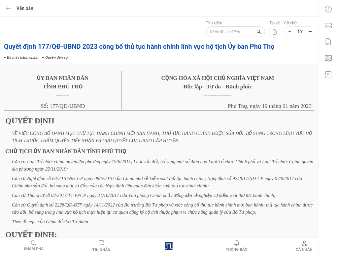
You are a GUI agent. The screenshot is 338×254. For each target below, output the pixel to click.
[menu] (328, 41)
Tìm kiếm (214, 23)
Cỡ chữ (290, 23)
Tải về (274, 23)
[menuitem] (328, 8)
